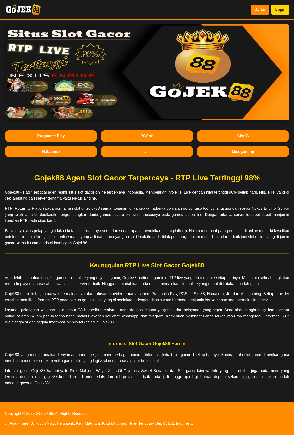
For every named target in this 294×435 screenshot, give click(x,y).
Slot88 (243, 136)
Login (280, 9)
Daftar (259, 9)
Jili (147, 151)
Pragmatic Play (51, 136)
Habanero (51, 151)
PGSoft (147, 136)
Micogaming (243, 151)
